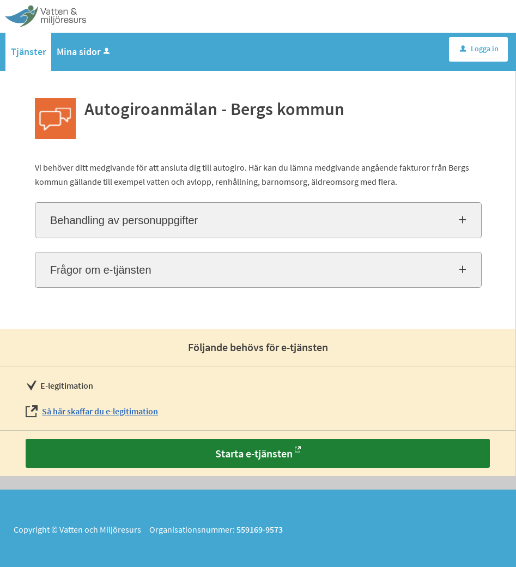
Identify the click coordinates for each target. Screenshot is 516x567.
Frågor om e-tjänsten (100, 270)
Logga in (479, 48)
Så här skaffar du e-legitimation (100, 411)
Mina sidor (84, 51)
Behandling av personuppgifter (124, 220)
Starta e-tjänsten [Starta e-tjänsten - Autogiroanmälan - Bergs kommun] (254, 453)
